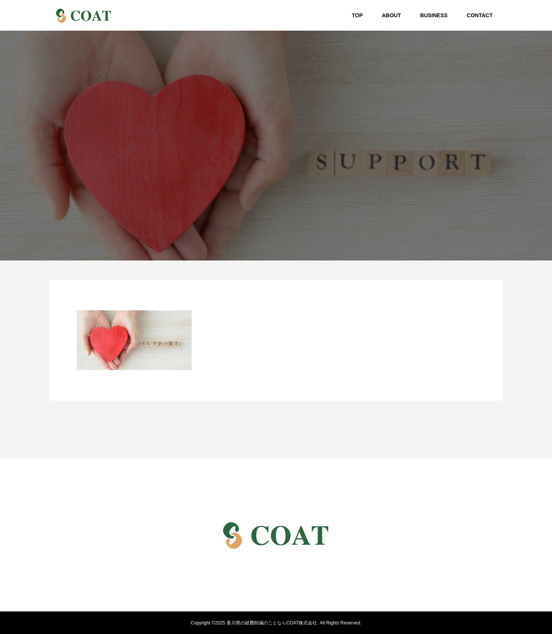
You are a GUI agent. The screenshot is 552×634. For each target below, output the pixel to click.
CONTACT (480, 15)
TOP (357, 15)
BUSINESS (434, 15)
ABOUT (391, 15)
